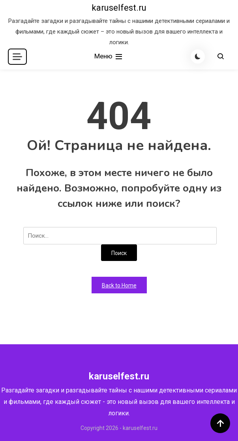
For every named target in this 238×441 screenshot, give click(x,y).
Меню (109, 56)
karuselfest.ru (119, 8)
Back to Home (119, 285)
